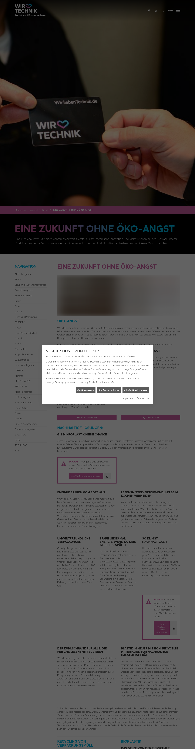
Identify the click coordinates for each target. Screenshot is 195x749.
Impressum (128, 327)
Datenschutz (143, 327)
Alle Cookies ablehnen (109, 319)
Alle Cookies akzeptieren (135, 319)
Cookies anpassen (85, 319)
